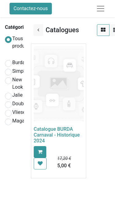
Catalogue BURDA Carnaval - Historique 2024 (57, 135)
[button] (40, 152)
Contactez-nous (30, 8)
